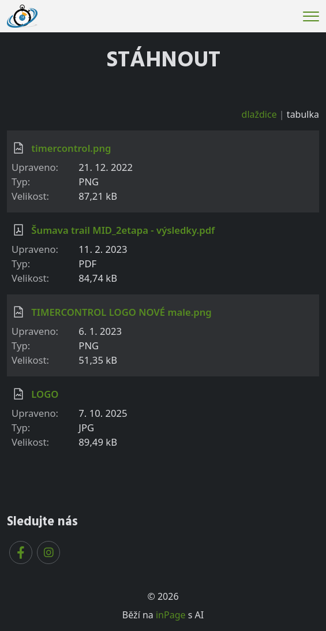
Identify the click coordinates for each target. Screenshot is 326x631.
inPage (171, 614)
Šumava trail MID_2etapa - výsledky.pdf (123, 230)
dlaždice (259, 114)
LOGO (44, 394)
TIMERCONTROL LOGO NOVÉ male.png (121, 312)
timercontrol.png (71, 148)
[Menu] (311, 16)
